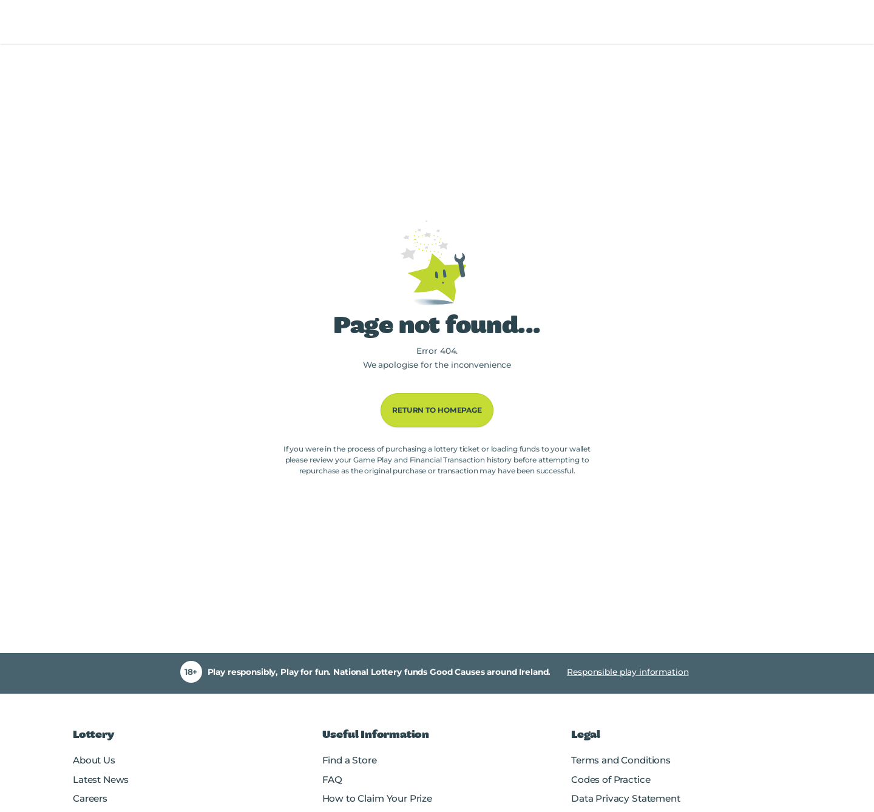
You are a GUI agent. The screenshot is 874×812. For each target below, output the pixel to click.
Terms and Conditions (621, 760)
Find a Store (349, 760)
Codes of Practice (610, 779)
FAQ (332, 779)
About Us (94, 760)
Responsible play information (627, 672)
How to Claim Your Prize (377, 798)
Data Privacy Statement (625, 798)
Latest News (101, 779)
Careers (90, 798)
